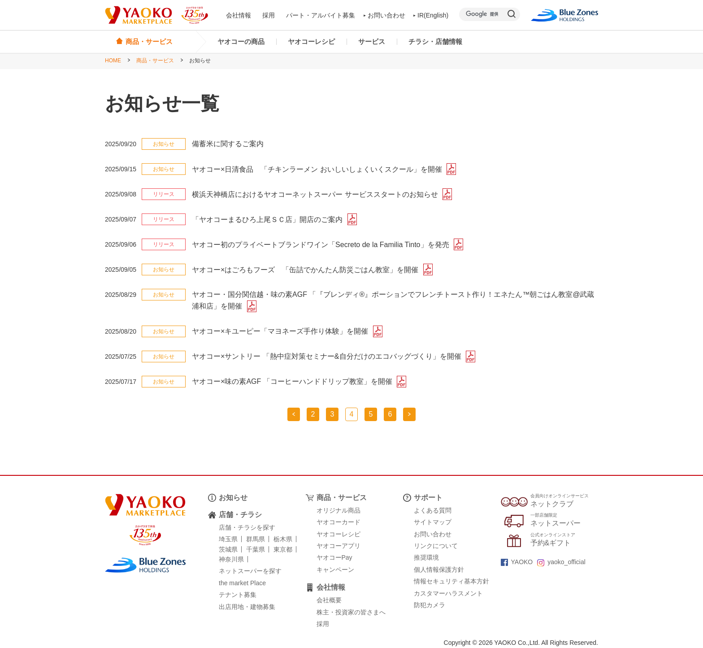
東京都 (282, 549)
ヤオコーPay (334, 557)
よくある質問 (432, 510)
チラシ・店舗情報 (435, 41)
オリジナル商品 (338, 510)
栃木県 (282, 539)
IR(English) (431, 15)
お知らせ (233, 497)
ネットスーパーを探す (250, 570)
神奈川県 (231, 559)
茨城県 (228, 549)
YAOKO (517, 561)
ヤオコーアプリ (338, 545)
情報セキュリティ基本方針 (451, 581)
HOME (113, 60)
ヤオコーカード (338, 522)
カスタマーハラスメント (448, 593)
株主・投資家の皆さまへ (351, 612)
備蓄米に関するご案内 (228, 144)
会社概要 (329, 600)
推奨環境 (426, 557)
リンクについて (436, 545)
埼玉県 (228, 539)
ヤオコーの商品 (241, 41)
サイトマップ (432, 522)
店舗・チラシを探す (247, 527)
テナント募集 (237, 594)
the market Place (242, 583)
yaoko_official (561, 561)
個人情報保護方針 (439, 569)
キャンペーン (335, 569)
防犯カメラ (429, 605)
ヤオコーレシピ (311, 41)
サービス (371, 41)
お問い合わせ (385, 15)
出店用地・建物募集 (247, 606)
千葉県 (255, 549)
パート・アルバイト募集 (320, 15)
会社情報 (238, 15)
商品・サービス (155, 60)
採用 (268, 15)
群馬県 (255, 539)
